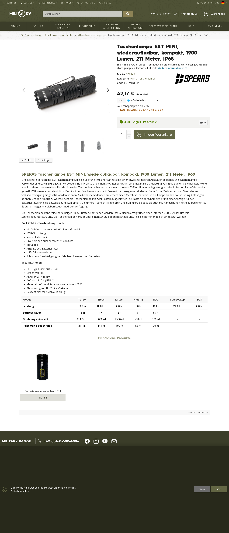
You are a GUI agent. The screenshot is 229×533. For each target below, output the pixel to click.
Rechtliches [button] (46, 3)
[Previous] (24, 90)
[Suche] (82, 14)
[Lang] (224, 2)
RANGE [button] (66, 3)
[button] (164, 14)
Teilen (26, 160)
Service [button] (26, 3)
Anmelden (189, 13)
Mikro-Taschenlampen (143, 78)
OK (219, 489)
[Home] (22, 35)
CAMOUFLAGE (86, 3)
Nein (202, 489)
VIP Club (105, 3)
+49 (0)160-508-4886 (208, 3)
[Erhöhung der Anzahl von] (128, 132)
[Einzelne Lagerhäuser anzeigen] (203, 122)
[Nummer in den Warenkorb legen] (122, 134)
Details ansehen (20, 491)
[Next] (107, 90)
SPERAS (130, 74)
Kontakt (9, 3)
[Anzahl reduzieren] (128, 136)
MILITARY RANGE (16, 441)
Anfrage (44, 160)
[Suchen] (128, 14)
